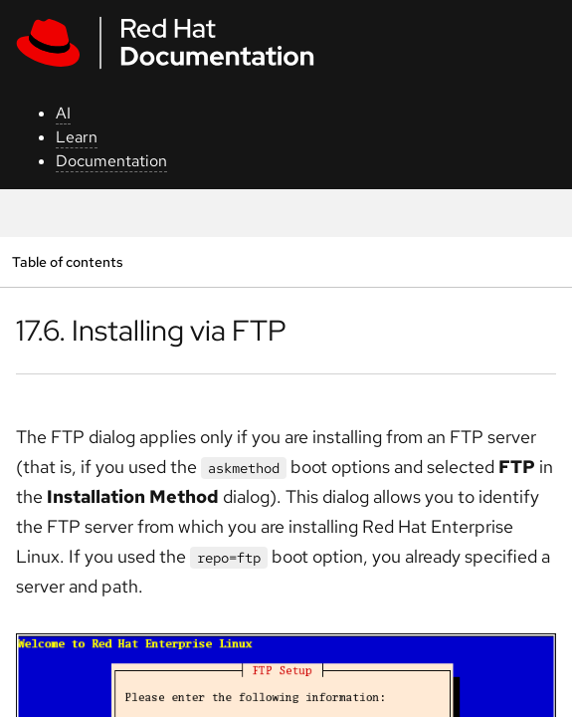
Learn (76, 136)
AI (63, 113)
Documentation (111, 160)
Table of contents (67, 261)
